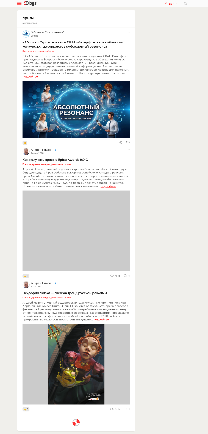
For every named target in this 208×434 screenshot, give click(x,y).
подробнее (30, 76)
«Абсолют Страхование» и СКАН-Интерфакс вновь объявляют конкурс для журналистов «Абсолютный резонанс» (73, 44)
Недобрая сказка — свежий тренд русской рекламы (65, 293)
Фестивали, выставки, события (38, 51)
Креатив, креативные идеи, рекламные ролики (47, 164)
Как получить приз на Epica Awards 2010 (55, 159)
